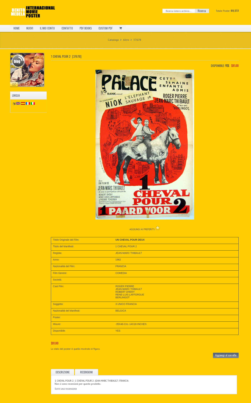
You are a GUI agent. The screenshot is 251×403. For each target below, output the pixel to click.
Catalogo (113, 39)
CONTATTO (67, 28)
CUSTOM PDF (105, 28)
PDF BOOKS (86, 28)
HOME (16, 28)
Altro (126, 39)
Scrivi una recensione (66, 388)
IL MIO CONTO (47, 28)
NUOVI (29, 28)
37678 (137, 39)
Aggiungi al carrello (225, 355)
